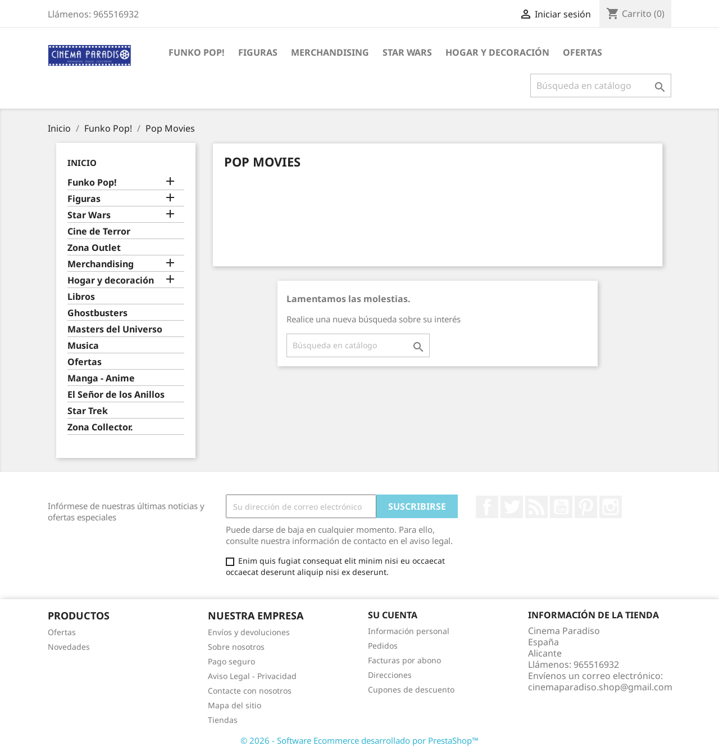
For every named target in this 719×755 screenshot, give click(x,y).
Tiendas (223, 719)
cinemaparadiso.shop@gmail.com (600, 687)
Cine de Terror (98, 231)
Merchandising (330, 52)
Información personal (408, 631)
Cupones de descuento (411, 689)
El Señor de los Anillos (116, 395)
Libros (81, 297)
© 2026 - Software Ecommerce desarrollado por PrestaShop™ (359, 740)
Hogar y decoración (497, 52)
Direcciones (390, 674)
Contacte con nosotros (250, 690)
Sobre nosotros (236, 646)
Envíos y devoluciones (249, 632)
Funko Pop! (197, 52)
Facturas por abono (404, 660)
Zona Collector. (100, 427)
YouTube (561, 507)
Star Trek (87, 411)
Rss (536, 507)
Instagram (610, 507)
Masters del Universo (114, 329)
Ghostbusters (97, 313)
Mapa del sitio (234, 705)
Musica (83, 346)
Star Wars (407, 52)
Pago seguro (231, 661)
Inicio (82, 162)
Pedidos (383, 645)
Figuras (257, 52)
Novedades (69, 646)
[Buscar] (600, 85)
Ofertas (582, 52)
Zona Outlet (94, 248)
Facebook (487, 507)
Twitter (511, 507)
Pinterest (586, 507)
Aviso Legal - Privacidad (252, 676)
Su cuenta (392, 615)
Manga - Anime (101, 378)
